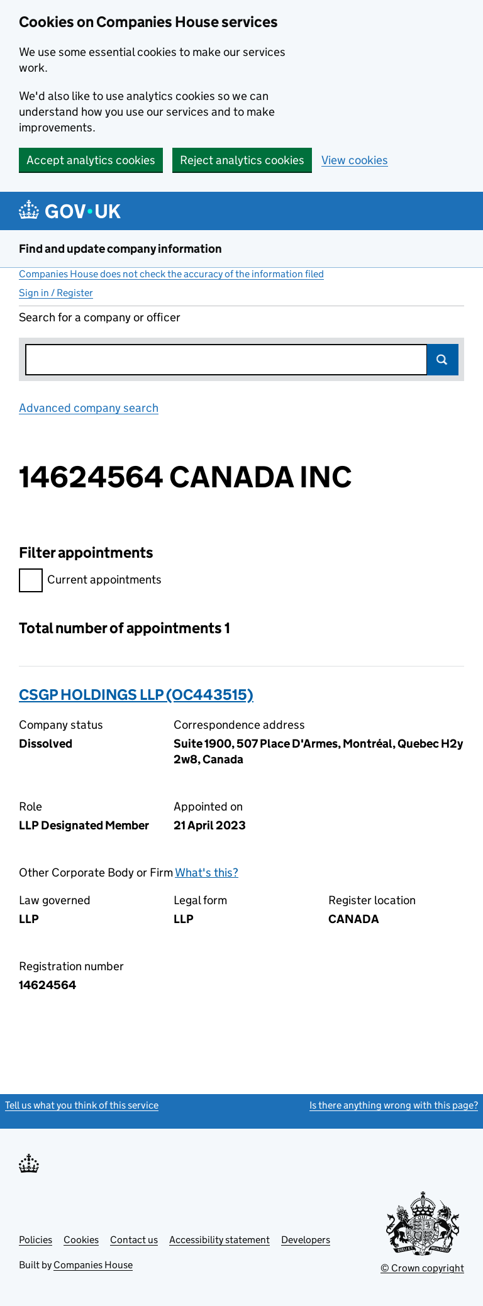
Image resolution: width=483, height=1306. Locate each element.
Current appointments (90, 581)
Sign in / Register (56, 293)
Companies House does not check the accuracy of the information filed (171, 274)
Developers (305, 1240)
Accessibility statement (219, 1240)
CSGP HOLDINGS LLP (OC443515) (136, 694)
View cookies (354, 160)
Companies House (93, 1265)
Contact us (134, 1240)
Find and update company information (120, 248)
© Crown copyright (422, 1268)
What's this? (206, 872)
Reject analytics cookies (242, 160)
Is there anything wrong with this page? (393, 1105)
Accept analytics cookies (90, 160)
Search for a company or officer (99, 317)
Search (442, 359)
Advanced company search (88, 408)
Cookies (81, 1240)
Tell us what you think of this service (81, 1105)
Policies (35, 1240)
